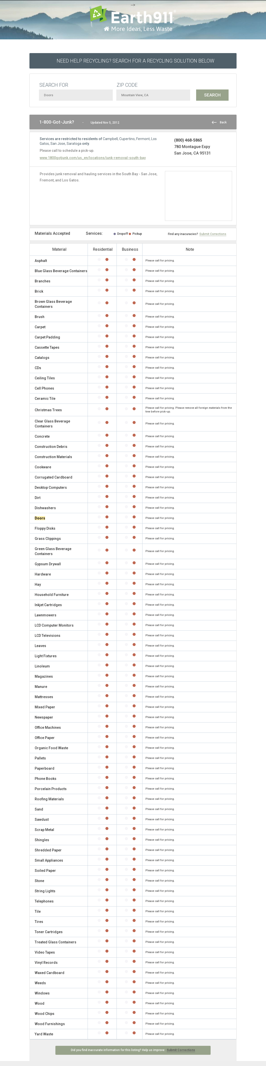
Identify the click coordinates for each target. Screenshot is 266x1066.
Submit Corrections (212, 234)
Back (223, 122)
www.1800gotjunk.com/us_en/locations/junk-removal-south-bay (93, 158)
